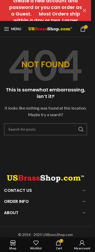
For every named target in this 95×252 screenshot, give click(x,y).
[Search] (45, 129)
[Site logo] (50, 28)
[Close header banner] (84, 10)
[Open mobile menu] (12, 29)
